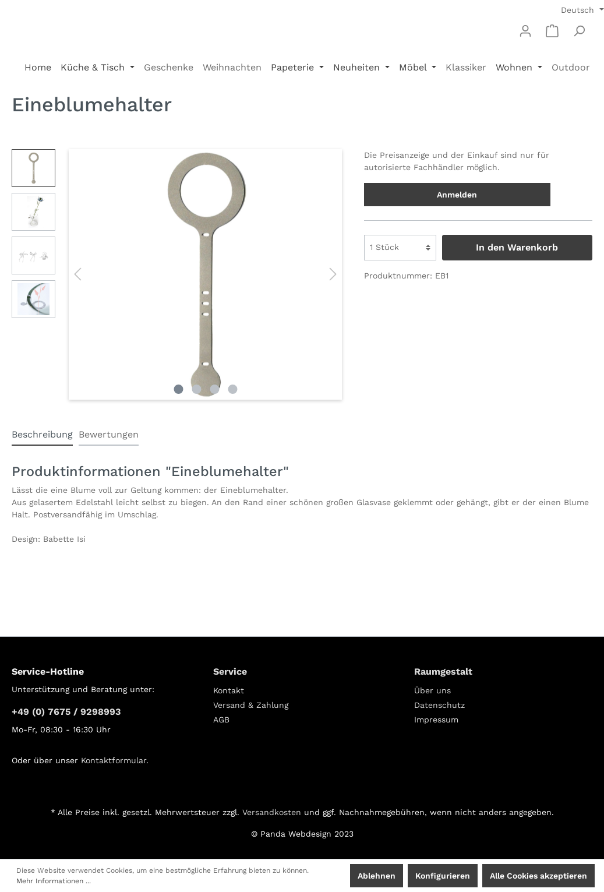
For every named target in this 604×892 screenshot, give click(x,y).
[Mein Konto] (525, 31)
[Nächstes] (333, 274)
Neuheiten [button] (358, 67)
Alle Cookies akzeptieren (538, 875)
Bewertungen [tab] (109, 434)
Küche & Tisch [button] (94, 67)
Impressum (436, 719)
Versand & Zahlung (250, 705)
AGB (221, 719)
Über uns (432, 690)
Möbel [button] (414, 67)
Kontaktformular (113, 760)
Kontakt (228, 690)
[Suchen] (579, 31)
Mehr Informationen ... (53, 881)
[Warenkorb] (552, 31)
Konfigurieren (442, 875)
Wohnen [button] (515, 67)
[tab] (42, 434)
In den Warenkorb (517, 247)
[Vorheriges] (77, 274)
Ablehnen (376, 875)
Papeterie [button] (294, 67)
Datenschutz (439, 705)
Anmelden (457, 194)
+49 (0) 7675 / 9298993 (66, 711)
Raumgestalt (443, 671)
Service (230, 671)
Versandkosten (271, 812)
